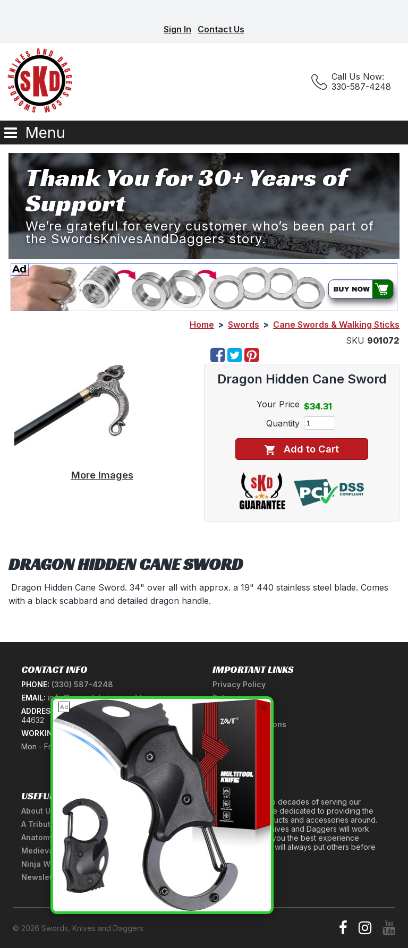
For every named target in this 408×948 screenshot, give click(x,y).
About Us (38, 810)
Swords (243, 324)
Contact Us (221, 29)
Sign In (177, 29)
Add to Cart (301, 449)
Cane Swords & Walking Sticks (336, 324)
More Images (102, 475)
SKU (355, 340)
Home (202, 324)
